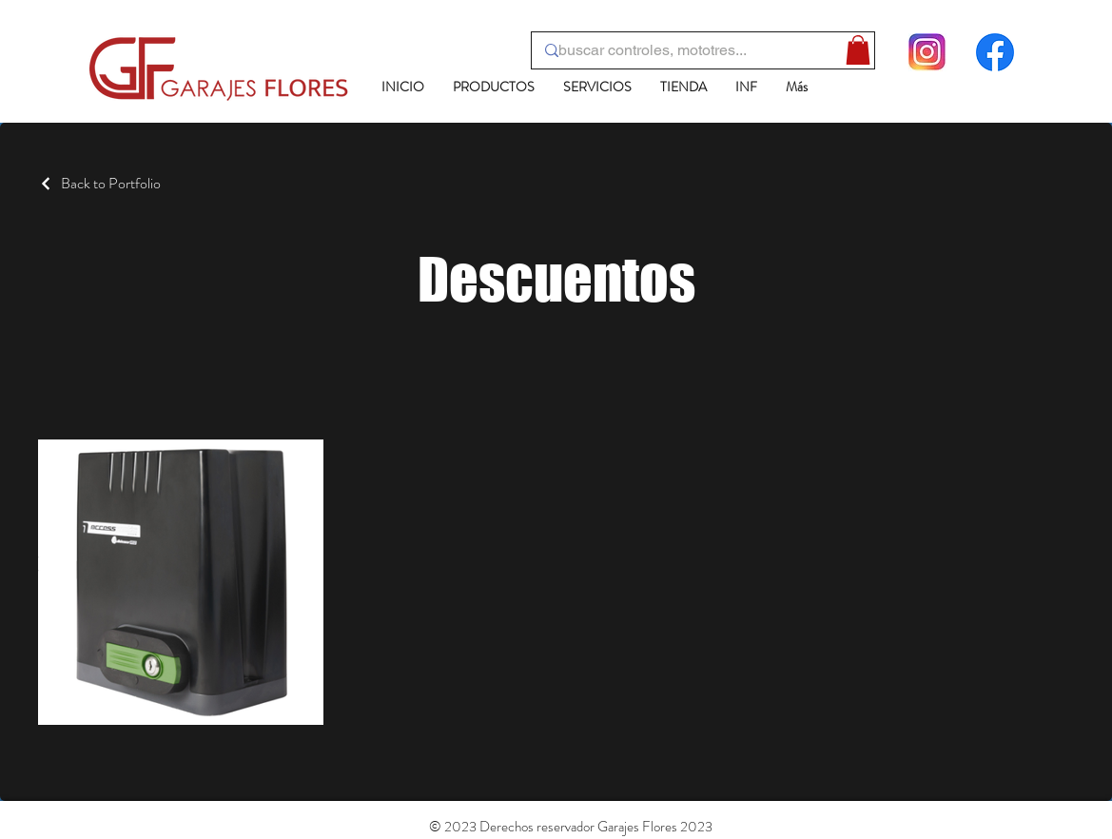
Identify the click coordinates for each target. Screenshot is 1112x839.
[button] (858, 50)
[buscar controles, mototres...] (696, 50)
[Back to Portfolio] (99, 183)
